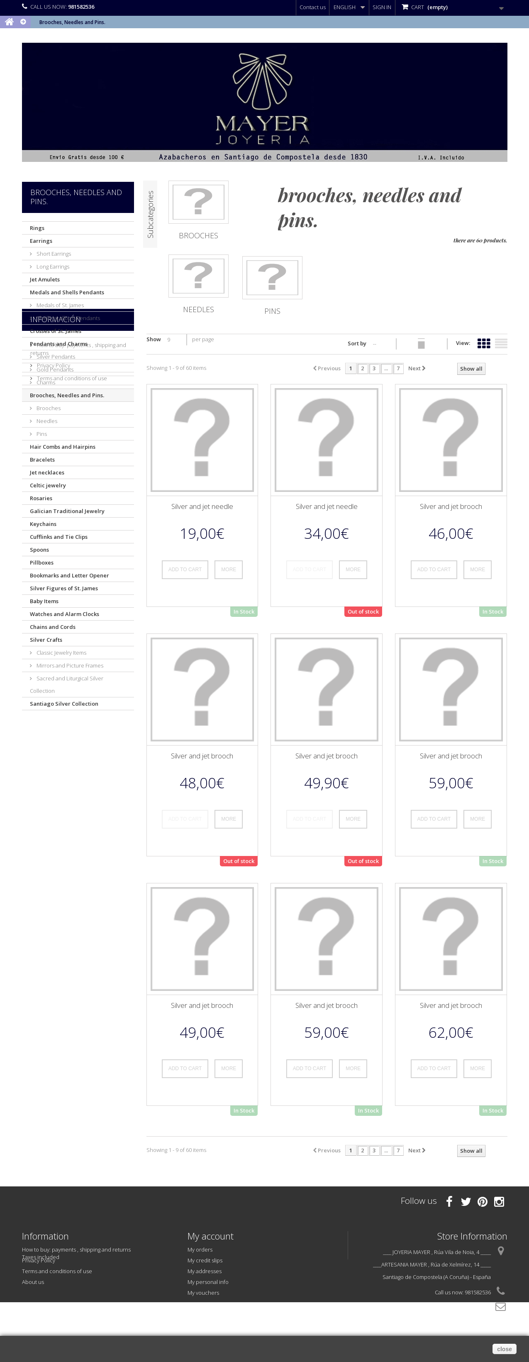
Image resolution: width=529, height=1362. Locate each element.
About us (47, 801)
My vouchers (203, 1292)
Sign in (382, 7)
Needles (46, 421)
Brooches (48, 408)
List (501, 342)
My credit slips (205, 1260)
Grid (484, 342)
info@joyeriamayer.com (461, 1307)
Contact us (313, 7)
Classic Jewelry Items (60, 652)
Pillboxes (42, 562)
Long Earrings (52, 266)
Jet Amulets (45, 279)
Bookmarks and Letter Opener (69, 575)
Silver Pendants (55, 356)
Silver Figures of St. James (64, 588)
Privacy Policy (53, 776)
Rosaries (41, 498)
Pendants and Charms (59, 343)
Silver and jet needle (202, 506)
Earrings (41, 241)
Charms (45, 382)
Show (153, 339)
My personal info (208, 1282)
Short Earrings (53, 253)
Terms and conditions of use (71, 788)
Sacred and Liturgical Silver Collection (66, 684)
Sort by (357, 343)
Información (55, 733)
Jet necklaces (47, 472)
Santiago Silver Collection (64, 703)
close (504, 1349)
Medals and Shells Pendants (67, 292)
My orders (200, 1249)
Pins (41, 434)
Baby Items (44, 601)
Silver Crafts (46, 639)
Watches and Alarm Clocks (64, 614)
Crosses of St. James (55, 331)
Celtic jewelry (48, 485)
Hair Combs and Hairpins (62, 446)
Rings (37, 228)
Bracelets (42, 459)
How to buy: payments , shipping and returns (76, 1249)
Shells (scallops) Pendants (67, 318)
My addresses (205, 1271)
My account (211, 1236)
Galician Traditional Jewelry (67, 511)
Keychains (43, 524)
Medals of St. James (59, 305)
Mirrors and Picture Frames (69, 665)
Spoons (39, 549)
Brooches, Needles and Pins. (67, 395)
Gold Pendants (54, 369)
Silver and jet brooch (451, 506)
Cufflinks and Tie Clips (59, 536)
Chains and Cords (53, 627)
